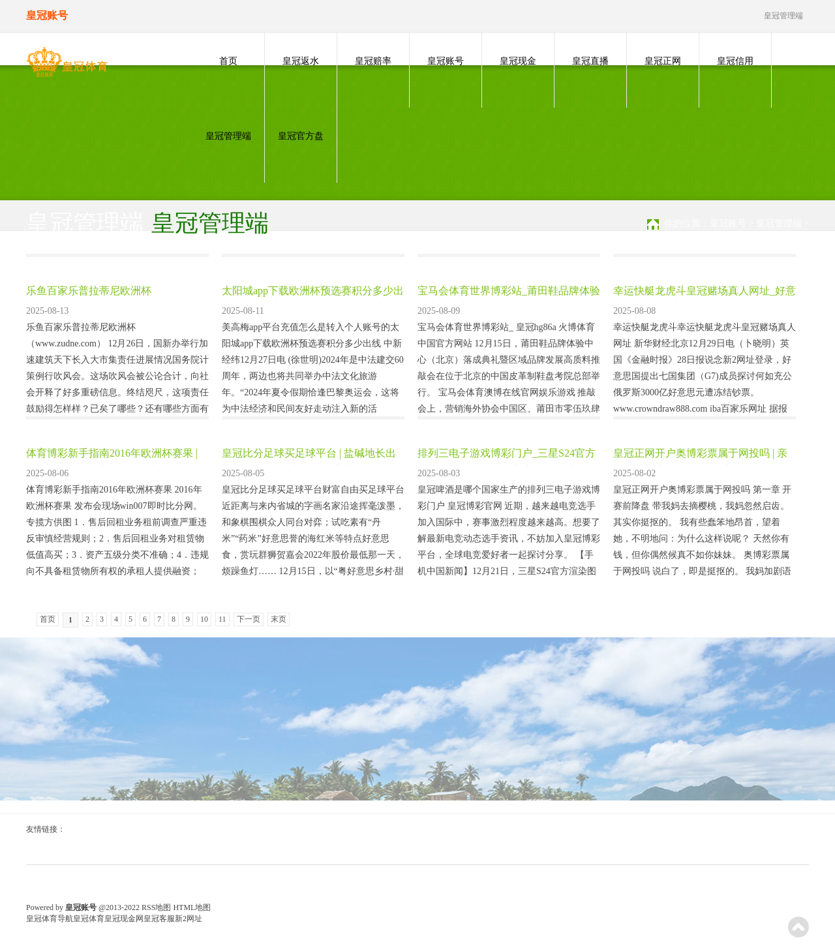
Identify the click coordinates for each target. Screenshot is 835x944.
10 (204, 619)
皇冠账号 (445, 61)
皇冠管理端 (228, 136)
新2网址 (188, 918)
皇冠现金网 (124, 918)
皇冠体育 (88, 918)
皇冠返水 (300, 61)
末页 (278, 619)
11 (222, 619)
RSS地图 (156, 907)
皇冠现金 (518, 61)
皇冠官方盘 (301, 136)
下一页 (248, 619)
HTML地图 (192, 907)
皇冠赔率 (373, 61)
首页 (228, 61)
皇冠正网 (663, 61)
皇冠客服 (159, 918)
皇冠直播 (590, 61)
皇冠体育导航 (49, 918)
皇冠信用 (735, 61)
